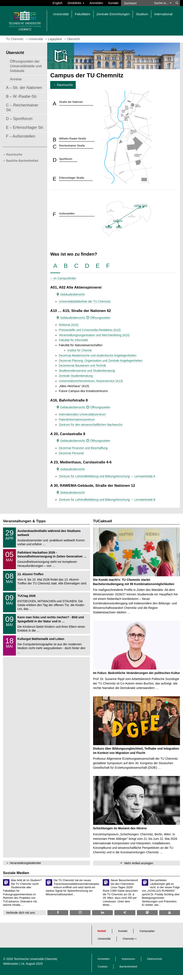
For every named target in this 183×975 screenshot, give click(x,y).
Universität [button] (61, 14)
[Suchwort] (136, 3)
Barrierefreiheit (128, 966)
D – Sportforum (19, 119)
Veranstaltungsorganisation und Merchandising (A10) (94, 335)
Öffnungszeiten (98, 317)
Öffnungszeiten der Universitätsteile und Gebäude (25, 66)
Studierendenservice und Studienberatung (87, 370)
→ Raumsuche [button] (63, 85)
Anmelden (96, 3)
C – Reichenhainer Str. (22, 107)
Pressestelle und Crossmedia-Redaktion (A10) (90, 330)
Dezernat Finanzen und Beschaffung (83, 448)
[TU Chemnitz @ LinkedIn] (102, 912)
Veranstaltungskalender (25, 863)
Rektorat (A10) (68, 324)
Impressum (128, 958)
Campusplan (147, 931)
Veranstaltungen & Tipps (24, 521)
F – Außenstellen (20, 136)
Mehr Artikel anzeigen (138, 863)
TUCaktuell (102, 521)
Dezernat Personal (71, 453)
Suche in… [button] (162, 3)
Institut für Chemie (79, 350)
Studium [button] (142, 14)
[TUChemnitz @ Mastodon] (147, 912)
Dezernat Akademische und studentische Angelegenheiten (97, 355)
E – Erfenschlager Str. (25, 127)
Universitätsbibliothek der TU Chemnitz (85, 301)
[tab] (55, 266)
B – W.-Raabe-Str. (22, 96)
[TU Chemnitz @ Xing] (124, 912)
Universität (104, 938)
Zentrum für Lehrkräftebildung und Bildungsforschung (94, 476)
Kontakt (113, 3)
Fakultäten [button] (82, 14)
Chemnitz (128, 938)
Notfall (102, 931)
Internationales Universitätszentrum (82, 414)
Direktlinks (76, 3)
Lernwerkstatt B (145, 499)
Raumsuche (14, 154)
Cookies (103, 966)
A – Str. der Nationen (24, 87)
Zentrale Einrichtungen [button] (113, 14)
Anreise (16, 79)
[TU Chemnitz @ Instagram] (80, 912)
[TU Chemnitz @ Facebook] (57, 912)
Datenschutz (154, 958)
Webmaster (10, 963)
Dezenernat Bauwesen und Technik (82, 365)
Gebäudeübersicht (70, 294)
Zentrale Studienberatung (76, 375)
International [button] (163, 14)
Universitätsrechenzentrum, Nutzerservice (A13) (91, 381)
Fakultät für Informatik (73, 340)
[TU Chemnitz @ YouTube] (169, 912)
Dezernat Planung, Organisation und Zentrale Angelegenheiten (100, 360)
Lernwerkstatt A (145, 476)
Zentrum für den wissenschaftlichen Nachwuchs (90, 424)
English (57, 3)
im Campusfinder (64, 278)
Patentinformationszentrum (77, 419)
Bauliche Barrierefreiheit (22, 160)
